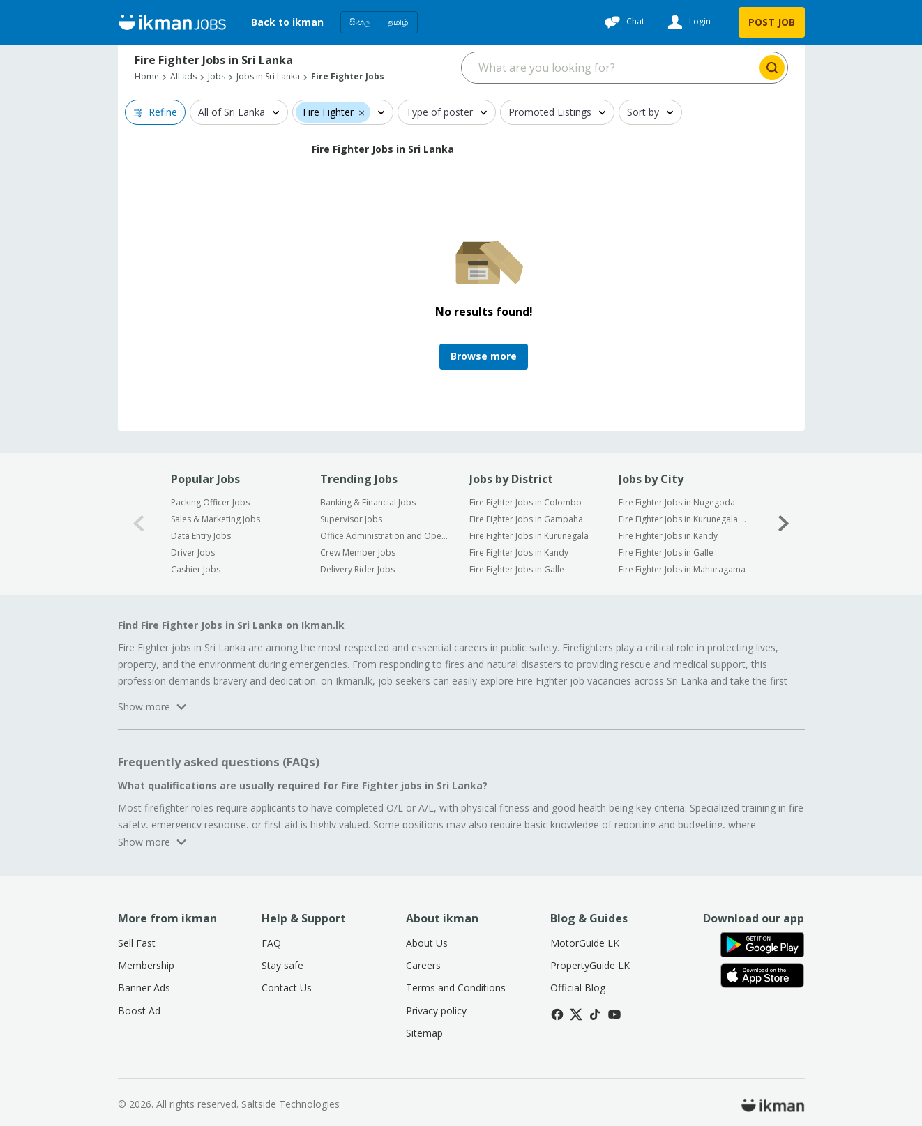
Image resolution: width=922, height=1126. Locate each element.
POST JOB (771, 22)
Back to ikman (287, 22)
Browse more (484, 356)
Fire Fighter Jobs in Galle (516, 569)
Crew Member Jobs (357, 552)
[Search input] (609, 67)
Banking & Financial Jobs (368, 502)
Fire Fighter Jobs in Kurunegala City (684, 519)
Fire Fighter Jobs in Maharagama (682, 569)
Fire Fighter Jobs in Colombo (525, 502)
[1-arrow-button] (784, 524)
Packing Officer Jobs (210, 502)
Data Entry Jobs (201, 536)
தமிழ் (398, 22)
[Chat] (622, 22)
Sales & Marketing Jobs (215, 519)
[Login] (687, 22)
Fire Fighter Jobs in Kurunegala (529, 536)
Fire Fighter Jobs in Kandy (518, 552)
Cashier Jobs (195, 569)
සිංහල (359, 22)
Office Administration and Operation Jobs (385, 536)
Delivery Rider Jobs (357, 569)
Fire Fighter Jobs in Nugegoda (677, 502)
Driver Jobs (193, 552)
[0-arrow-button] (139, 524)
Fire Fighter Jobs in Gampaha (526, 519)
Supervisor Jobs (351, 519)
